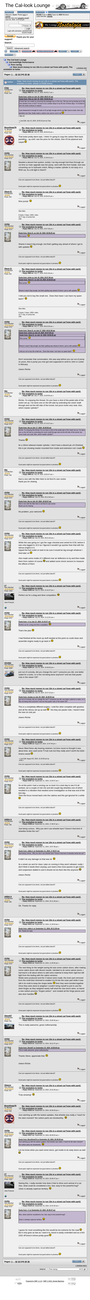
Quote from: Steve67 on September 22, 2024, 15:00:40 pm (38, 1048)
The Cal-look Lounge (16, 60)
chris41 (49, 16)
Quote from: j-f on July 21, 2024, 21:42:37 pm (34, 621)
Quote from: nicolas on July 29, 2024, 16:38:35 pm (36, 697)
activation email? (23, 18)
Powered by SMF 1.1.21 (34, 1281)
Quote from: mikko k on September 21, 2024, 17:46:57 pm (38, 851)
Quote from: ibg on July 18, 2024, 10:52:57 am (34, 501)
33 (19, 74)
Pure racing (16, 65)
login (24, 15)
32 (16, 74)
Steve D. (8, 191)
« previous (79, 68)
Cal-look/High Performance (21, 62)
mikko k (8, 819)
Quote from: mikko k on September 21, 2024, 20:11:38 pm (38, 928)
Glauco (7, 1085)
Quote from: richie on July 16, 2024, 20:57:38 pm (35, 277)
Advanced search (21, 48)
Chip (6, 88)
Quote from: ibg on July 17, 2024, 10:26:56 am (34, 428)
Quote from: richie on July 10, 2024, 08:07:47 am (35, 97)
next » (85, 1265)
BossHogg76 (10, 127)
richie (7, 153)
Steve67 (8, 1016)
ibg (5, 391)
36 (28, 74)
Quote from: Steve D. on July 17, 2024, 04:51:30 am (36, 330)
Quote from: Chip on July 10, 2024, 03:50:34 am (36, 99)
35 (26, 74)
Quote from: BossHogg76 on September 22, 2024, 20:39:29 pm (40, 1139)
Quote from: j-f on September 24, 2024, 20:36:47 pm (36, 1210)
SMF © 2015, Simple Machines (53, 1281)
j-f (5, 585)
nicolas (7, 663)
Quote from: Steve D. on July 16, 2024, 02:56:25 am (36, 233)
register (7, 16)
